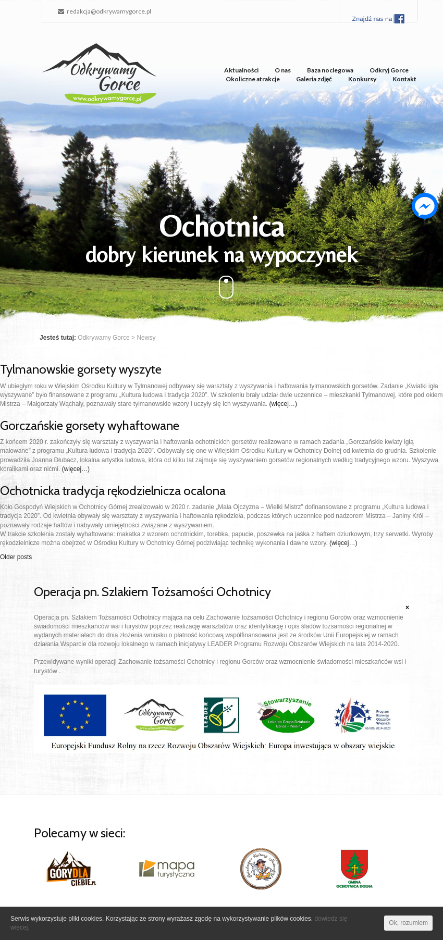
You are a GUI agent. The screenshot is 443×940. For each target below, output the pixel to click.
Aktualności (241, 70)
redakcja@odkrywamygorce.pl (104, 11)
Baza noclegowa (330, 70)
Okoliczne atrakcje (253, 79)
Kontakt (404, 79)
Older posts (16, 557)
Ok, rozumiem (408, 922)
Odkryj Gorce (389, 70)
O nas (283, 70)
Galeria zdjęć (314, 79)
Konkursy (362, 79)
